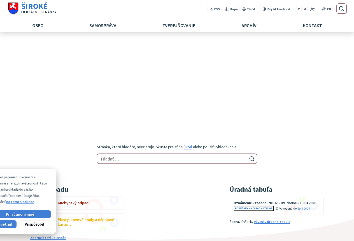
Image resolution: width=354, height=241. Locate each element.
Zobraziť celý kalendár (48, 147)
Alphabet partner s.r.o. (89, 186)
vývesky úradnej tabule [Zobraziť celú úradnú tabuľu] (272, 131)
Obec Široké (65, 190)
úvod (188, 56)
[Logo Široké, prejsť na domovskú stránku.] (32, 8)
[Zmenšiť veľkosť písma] (299, 9)
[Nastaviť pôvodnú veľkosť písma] (305, 9)
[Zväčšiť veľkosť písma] (312, 9)
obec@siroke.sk (292, 229)
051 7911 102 (289, 224)
